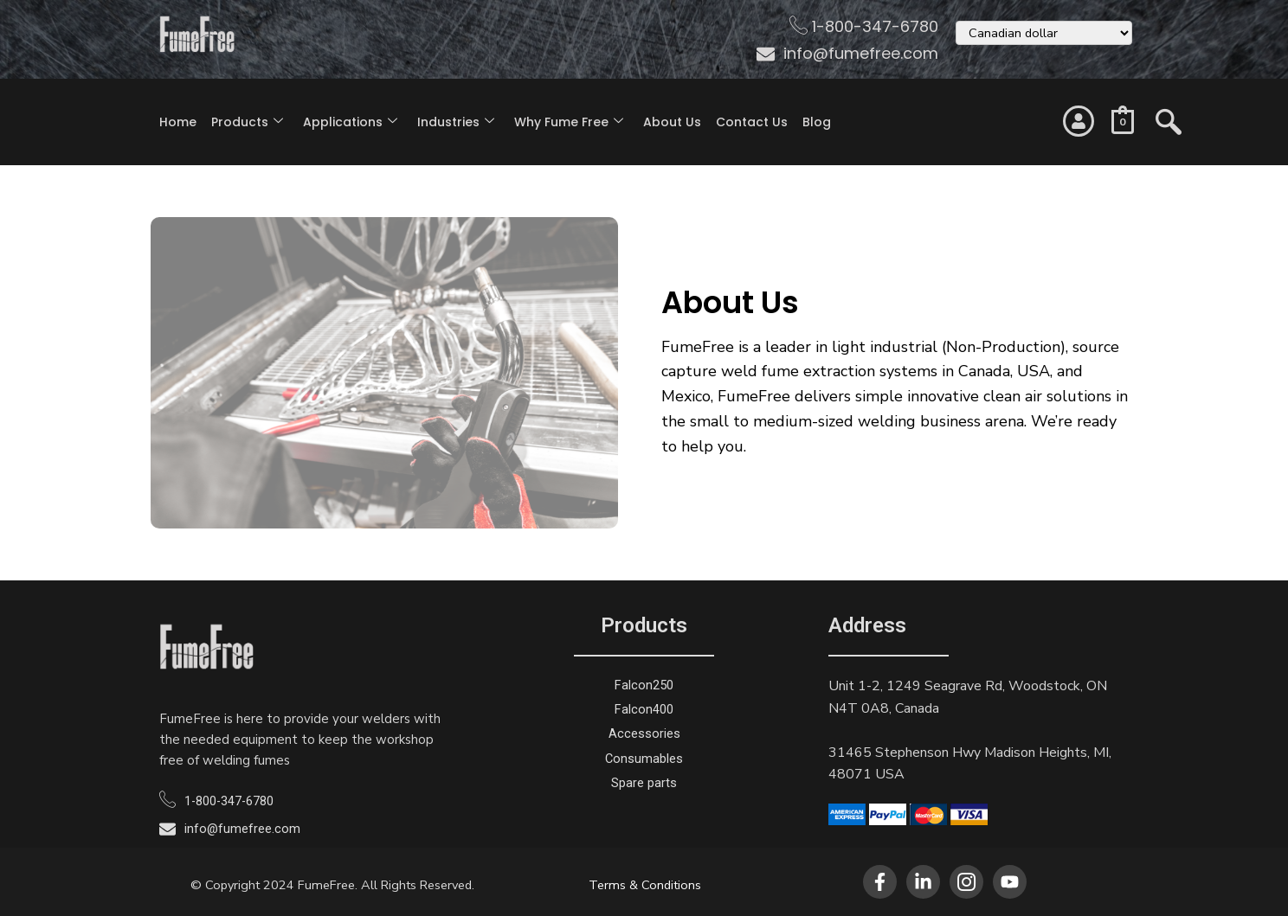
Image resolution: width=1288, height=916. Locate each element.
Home (177, 122)
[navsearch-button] (1168, 114)
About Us (672, 122)
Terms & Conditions (645, 885)
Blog (816, 122)
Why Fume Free (568, 122)
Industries (455, 122)
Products (247, 122)
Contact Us (752, 122)
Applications (350, 122)
